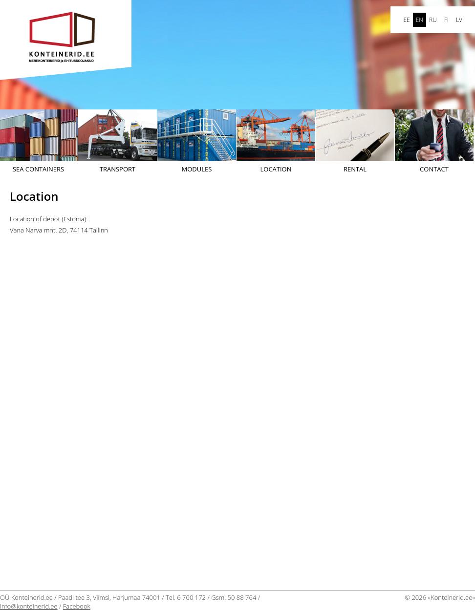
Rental (355, 141)
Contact (434, 141)
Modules (196, 141)
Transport (117, 141)
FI (446, 20)
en (419, 20)
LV (459, 20)
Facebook (76, 606)
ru (433, 20)
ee (406, 20)
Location (276, 141)
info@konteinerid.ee (29, 606)
